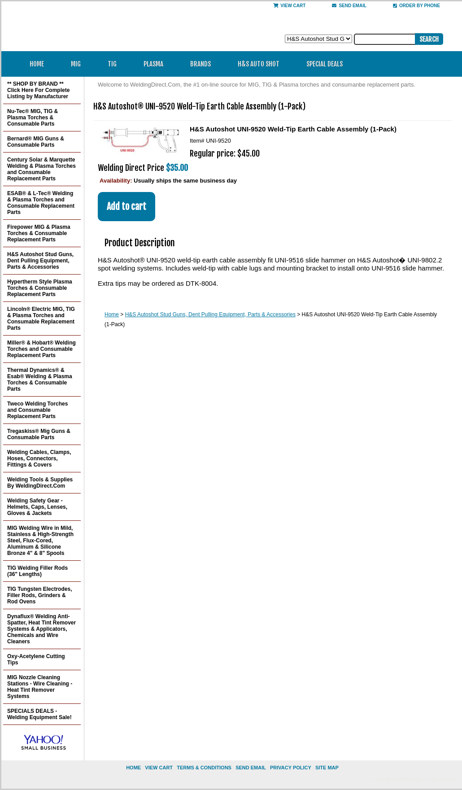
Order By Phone (416, 5)
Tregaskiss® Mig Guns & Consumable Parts (38, 434)
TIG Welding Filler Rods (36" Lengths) (37, 571)
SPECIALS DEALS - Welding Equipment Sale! (39, 714)
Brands (203, 64)
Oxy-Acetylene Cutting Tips (36, 659)
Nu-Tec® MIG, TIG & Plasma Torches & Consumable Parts (32, 117)
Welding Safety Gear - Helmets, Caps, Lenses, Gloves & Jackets (37, 507)
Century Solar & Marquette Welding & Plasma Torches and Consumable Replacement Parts (41, 169)
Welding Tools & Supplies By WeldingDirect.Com (40, 482)
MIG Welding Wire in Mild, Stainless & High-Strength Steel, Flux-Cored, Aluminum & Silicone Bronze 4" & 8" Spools (40, 540)
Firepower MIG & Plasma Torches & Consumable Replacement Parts (38, 233)
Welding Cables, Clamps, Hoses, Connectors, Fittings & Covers (39, 458)
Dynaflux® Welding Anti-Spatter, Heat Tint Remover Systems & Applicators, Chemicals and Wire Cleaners (41, 629)
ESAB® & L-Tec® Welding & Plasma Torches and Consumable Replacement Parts (40, 202)
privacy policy (290, 767)
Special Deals (324, 64)
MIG (79, 64)
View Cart (289, 5)
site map (327, 767)
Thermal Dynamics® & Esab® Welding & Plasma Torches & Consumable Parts (39, 379)
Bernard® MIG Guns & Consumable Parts (35, 141)
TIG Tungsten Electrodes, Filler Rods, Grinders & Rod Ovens (39, 595)
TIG (115, 64)
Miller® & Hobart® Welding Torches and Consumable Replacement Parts (41, 349)
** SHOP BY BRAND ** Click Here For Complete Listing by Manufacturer (38, 90)
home (133, 767)
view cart (159, 767)
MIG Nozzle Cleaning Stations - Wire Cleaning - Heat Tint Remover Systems (39, 686)
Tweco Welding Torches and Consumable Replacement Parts (37, 410)
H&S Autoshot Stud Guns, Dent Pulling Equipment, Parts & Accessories (210, 314)
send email (349, 5)
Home (37, 64)
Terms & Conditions (204, 767)
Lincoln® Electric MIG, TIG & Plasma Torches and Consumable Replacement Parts (41, 318)
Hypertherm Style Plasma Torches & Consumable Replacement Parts (39, 288)
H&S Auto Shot (258, 64)
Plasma (156, 64)
